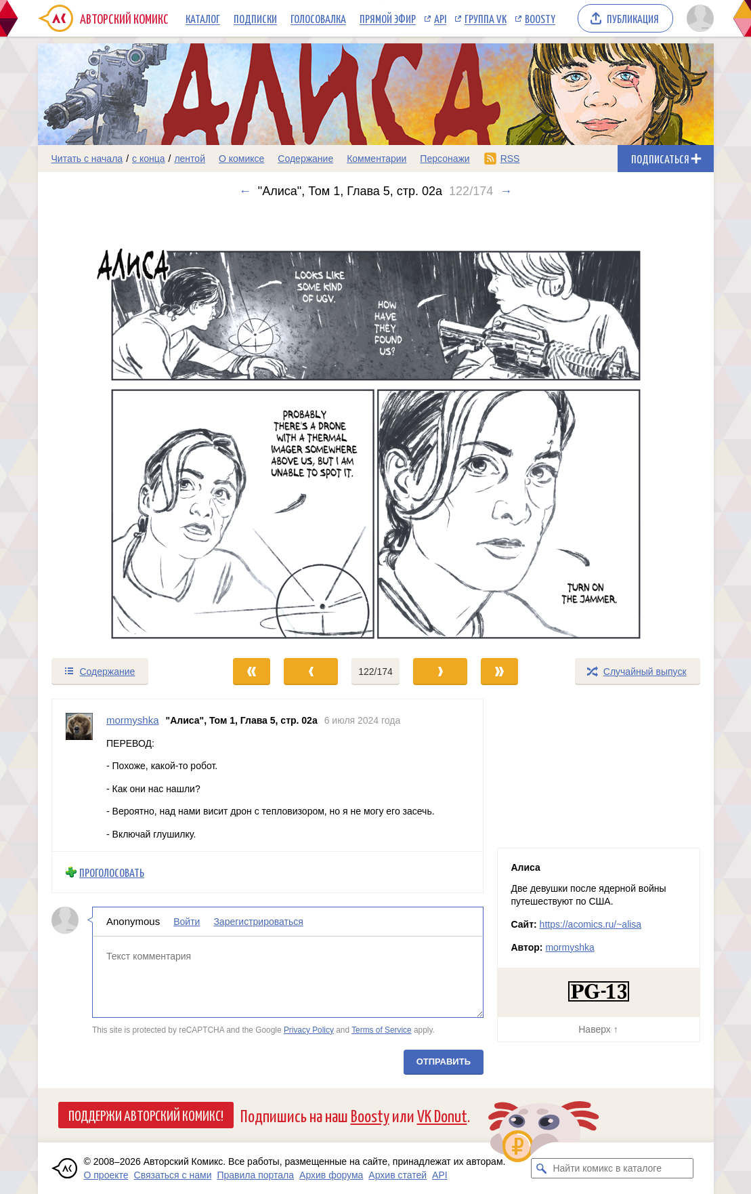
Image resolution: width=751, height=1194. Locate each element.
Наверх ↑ (598, 1029)
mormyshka (569, 947)
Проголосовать (111, 872)
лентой (189, 158)
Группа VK (486, 18)
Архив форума (331, 1175)
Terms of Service (381, 1029)
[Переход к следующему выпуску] (376, 427)
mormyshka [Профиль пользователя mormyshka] (132, 720)
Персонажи (444, 158)
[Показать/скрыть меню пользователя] (698, 18)
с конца (148, 158)
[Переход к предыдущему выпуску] (122, 427)
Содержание (305, 158)
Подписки (255, 18)
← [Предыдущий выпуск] (245, 191)
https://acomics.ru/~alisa (591, 924)
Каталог (203, 18)
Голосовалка (318, 18)
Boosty (540, 18)
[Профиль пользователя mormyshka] (79, 775)
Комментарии (376, 158)
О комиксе (241, 158)
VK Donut (442, 1115)
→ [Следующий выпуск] (506, 191)
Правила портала (255, 1175)
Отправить (443, 1061)
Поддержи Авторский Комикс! (145, 1115)
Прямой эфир (388, 18)
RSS (510, 158)
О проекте (106, 1175)
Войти (186, 921)
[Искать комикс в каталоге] (541, 1168)
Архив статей (397, 1175)
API (440, 18)
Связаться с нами (173, 1175)
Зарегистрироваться (258, 921)
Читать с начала (87, 158)
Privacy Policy (308, 1029)
